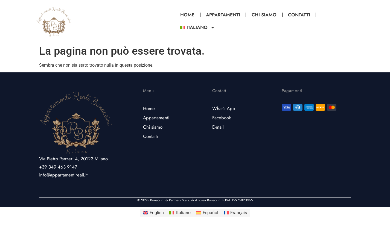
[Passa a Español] (207, 213)
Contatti (299, 14)
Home (187, 14)
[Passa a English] (153, 213)
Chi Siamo (264, 14)
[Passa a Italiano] (180, 213)
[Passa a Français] (235, 213)
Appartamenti (223, 14)
